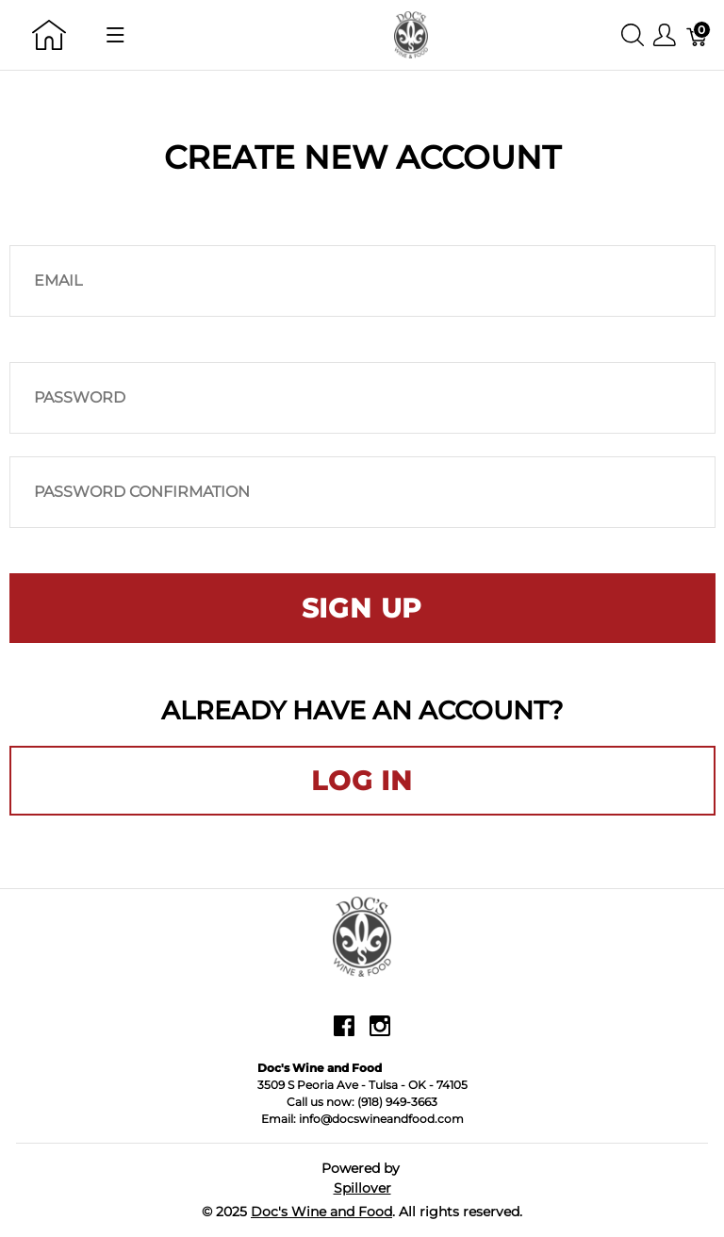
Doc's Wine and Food (321, 1211)
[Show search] (632, 35)
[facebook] (344, 1033)
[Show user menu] (664, 35)
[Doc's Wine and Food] (411, 33)
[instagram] (380, 1033)
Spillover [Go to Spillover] (362, 1187)
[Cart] (697, 35)
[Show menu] (115, 35)
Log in (362, 781)
